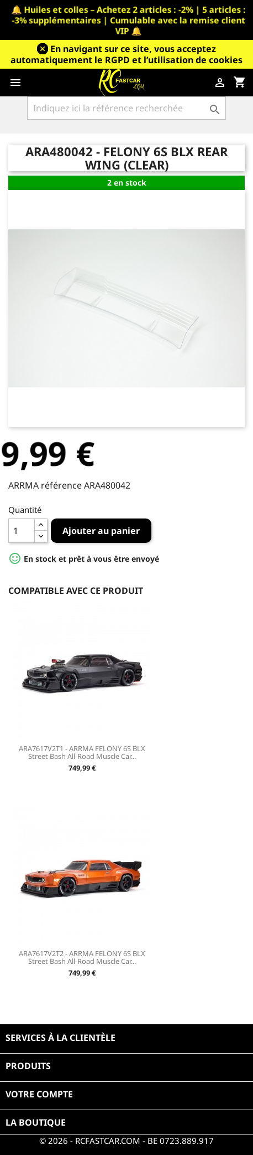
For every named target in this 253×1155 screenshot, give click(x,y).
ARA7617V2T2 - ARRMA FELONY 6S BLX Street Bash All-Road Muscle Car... (82, 957)
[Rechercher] (126, 108)
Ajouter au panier (101, 531)
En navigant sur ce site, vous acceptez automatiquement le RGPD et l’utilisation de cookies (126, 54)
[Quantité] (21, 531)
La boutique (36, 1122)
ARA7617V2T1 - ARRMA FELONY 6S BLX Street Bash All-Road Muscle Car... (82, 752)
